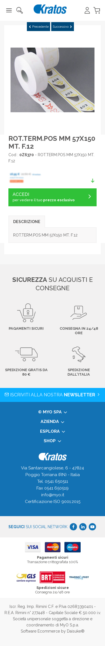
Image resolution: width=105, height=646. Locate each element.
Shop (52, 441)
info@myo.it (52, 494)
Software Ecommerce (40, 631)
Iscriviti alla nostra (52, 394)
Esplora (52, 431)
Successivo (62, 27)
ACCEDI (52, 197)
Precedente (39, 27)
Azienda (52, 422)
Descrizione (26, 221)
